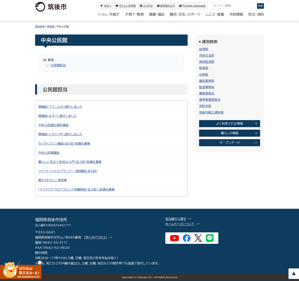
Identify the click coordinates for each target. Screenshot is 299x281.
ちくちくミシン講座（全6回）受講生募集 (64, 143)
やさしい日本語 (127, 6)
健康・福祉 (157, 14)
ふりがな (148, 6)
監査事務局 (206, 87)
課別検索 (40, 26)
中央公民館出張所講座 (53, 125)
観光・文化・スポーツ (185, 14)
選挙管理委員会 (209, 99)
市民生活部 (206, 55)
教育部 (51, 26)
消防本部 (205, 106)
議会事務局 (206, 80)
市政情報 (236, 14)
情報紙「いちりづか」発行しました (60, 134)
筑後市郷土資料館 (211, 112)
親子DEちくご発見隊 (52, 180)
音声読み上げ (167, 6)
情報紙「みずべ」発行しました (57, 115)
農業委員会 (206, 93)
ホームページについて (180, 224)
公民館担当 (58, 65)
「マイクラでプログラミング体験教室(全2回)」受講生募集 (76, 189)
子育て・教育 (134, 14)
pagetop (293, 273)
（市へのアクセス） (95, 237)
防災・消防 (256, 14)
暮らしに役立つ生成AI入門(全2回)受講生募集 (70, 161)
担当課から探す (175, 218)
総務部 (203, 49)
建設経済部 (206, 61)
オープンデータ (229, 142)
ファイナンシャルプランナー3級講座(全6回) (67, 171)
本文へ (108, 6)
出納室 (203, 74)
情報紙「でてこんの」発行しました (60, 106)
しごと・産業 (215, 14)
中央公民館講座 (48, 152)
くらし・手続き (109, 14)
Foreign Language (194, 6)
